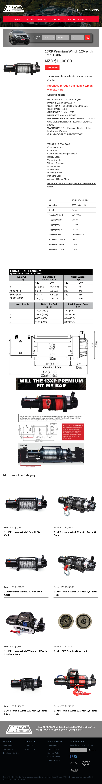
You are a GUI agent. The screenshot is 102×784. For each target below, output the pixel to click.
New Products (42, 19)
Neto (23, 779)
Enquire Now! (52, 67)
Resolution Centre (11, 753)
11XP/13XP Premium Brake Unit (70, 651)
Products (29, 19)
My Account (8, 745)
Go (87, 38)
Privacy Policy (53, 749)
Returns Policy (53, 753)
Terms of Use (53, 745)
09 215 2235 (87, 10)
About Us (19, 19)
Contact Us (55, 19)
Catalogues (82, 19)
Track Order (8, 749)
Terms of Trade (53, 760)
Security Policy (53, 756)
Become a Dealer (68, 19)
